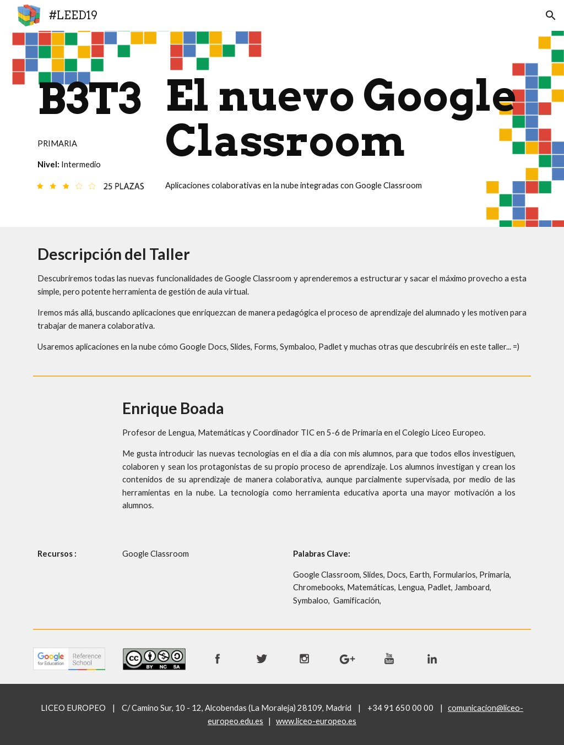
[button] (551, 15)
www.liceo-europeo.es (316, 721)
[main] (90, 120)
